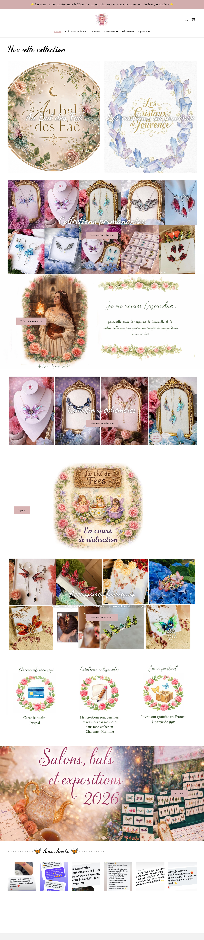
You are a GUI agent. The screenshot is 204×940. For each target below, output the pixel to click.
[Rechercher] (186, 19)
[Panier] (193, 19)
